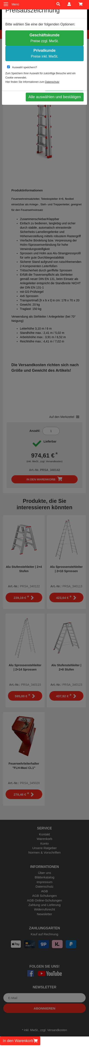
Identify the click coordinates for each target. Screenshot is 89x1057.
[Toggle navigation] (6, 4)
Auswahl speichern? (22, 67)
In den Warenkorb (20, 1041)
